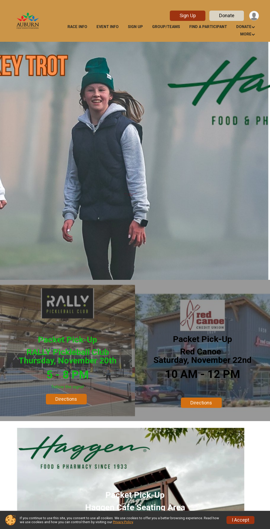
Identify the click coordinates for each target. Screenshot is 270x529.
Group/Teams (166, 27)
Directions (66, 399)
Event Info (108, 27)
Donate (226, 15)
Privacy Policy (123, 522)
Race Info (77, 27)
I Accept (240, 520)
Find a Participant (208, 27)
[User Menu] (254, 16)
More (246, 34)
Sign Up (188, 15)
